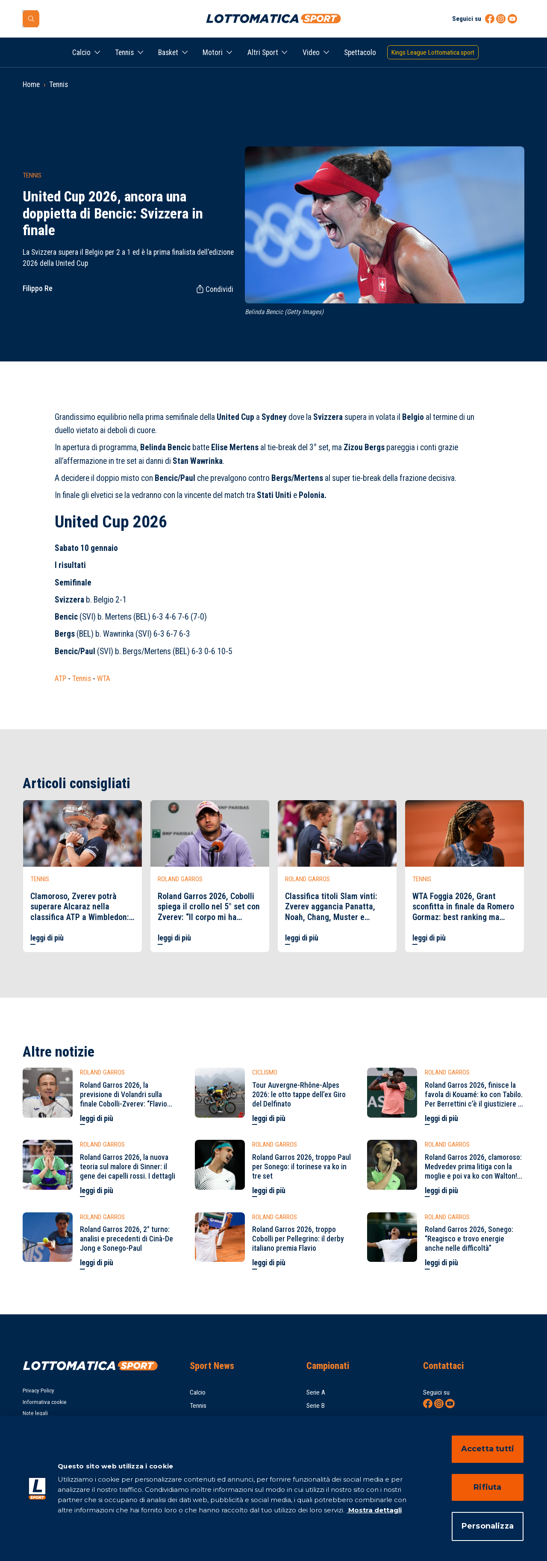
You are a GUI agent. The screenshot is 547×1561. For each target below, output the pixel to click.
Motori (213, 52)
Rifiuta (487, 1487)
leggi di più (47, 938)
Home (31, 84)
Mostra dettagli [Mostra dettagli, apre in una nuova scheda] (374, 1510)
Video (311, 52)
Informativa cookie (45, 1402)
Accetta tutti (487, 1448)
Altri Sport (262, 52)
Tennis (124, 52)
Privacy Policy (38, 1390)
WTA (103, 678)
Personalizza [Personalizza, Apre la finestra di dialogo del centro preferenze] (488, 1526)
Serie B (315, 1406)
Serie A (315, 1392)
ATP (60, 678)
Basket (168, 52)
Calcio (81, 52)
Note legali (35, 1413)
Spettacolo (360, 52)
